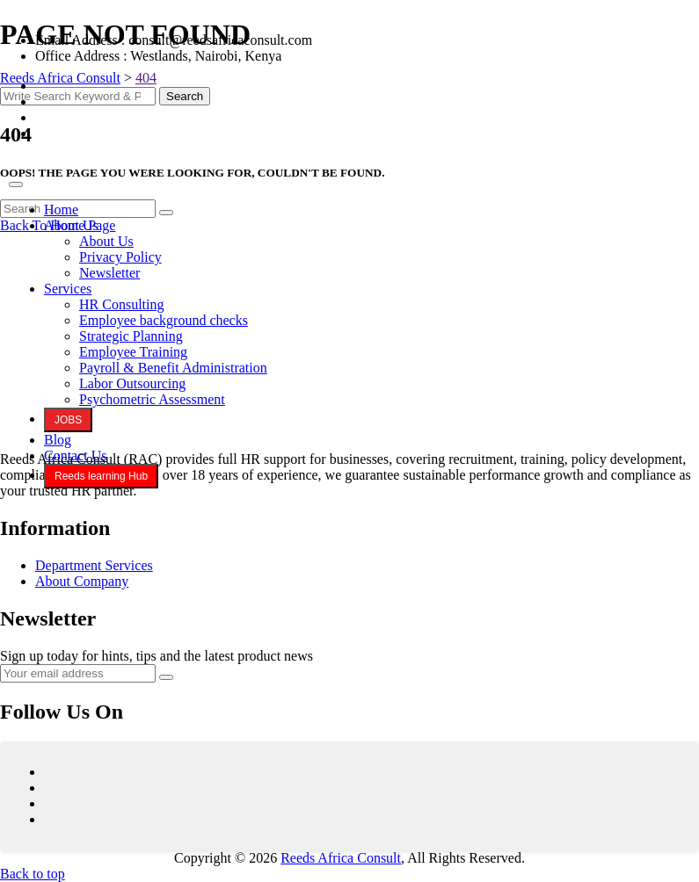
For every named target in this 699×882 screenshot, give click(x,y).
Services (67, 288)
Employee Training (133, 351)
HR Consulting (121, 304)
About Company (81, 581)
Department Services (94, 565)
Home (61, 209)
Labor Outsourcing (132, 383)
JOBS (68, 420)
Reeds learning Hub (101, 476)
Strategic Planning (131, 336)
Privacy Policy (120, 256)
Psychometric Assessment (152, 399)
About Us (71, 225)
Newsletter (109, 272)
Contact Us (75, 455)
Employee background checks (163, 320)
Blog (57, 439)
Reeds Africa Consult (340, 857)
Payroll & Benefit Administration (173, 367)
